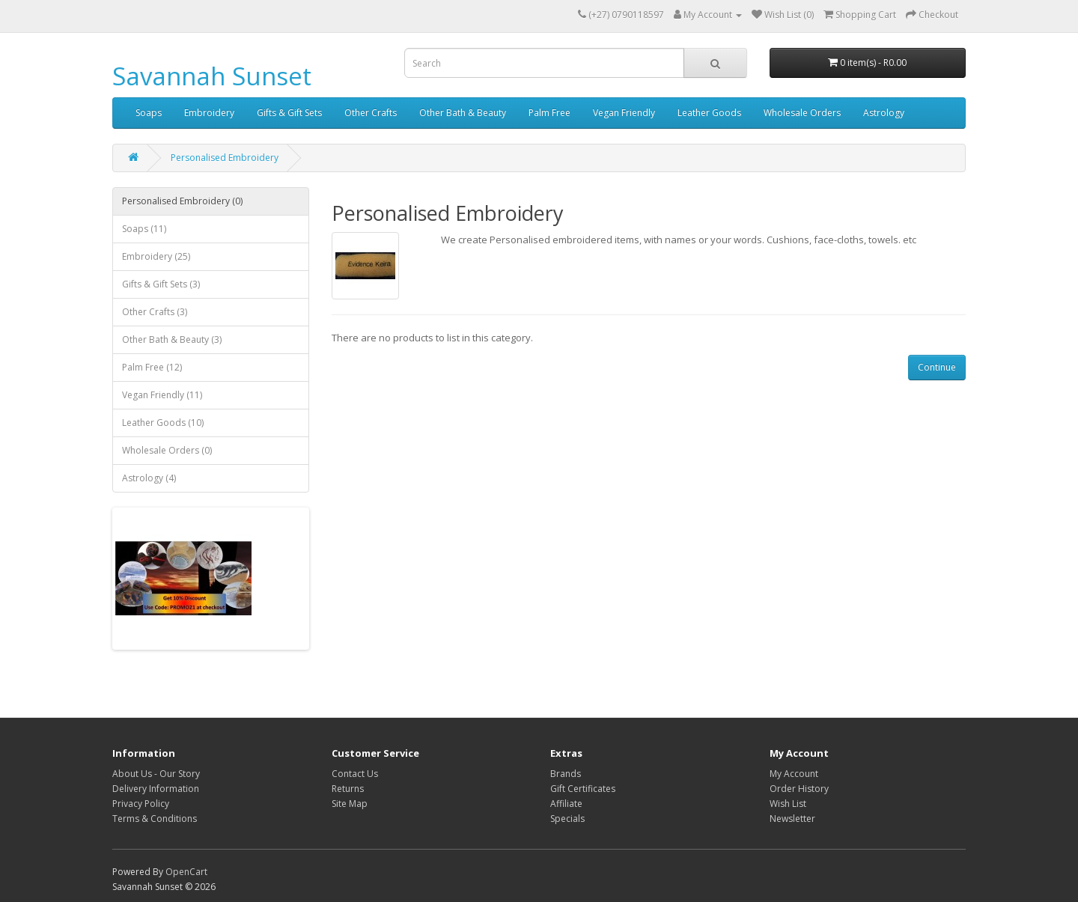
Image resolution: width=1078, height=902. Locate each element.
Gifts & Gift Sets (289, 112)
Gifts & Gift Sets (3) (161, 284)
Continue (937, 367)
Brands (565, 773)
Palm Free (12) (152, 367)
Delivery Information (155, 788)
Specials (567, 818)
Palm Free (549, 112)
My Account (794, 773)
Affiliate (566, 803)
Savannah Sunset (211, 76)
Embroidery (209, 112)
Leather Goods (709, 112)
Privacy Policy (140, 803)
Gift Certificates (582, 788)
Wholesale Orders (802, 112)
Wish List (788, 803)
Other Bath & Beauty (462, 112)
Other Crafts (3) (154, 311)
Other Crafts (370, 112)
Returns (348, 788)
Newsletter (792, 818)
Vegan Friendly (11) (162, 394)
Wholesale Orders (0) (167, 450)
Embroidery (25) (156, 256)
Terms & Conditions (154, 818)
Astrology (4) (149, 478)
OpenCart (186, 871)
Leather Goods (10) (163, 422)
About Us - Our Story (156, 773)
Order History (799, 788)
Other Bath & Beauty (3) (172, 339)
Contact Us (355, 773)
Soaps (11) (144, 228)
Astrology (883, 112)
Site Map (350, 803)
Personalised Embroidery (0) (182, 201)
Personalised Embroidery (224, 157)
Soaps (148, 112)
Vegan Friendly (624, 112)
